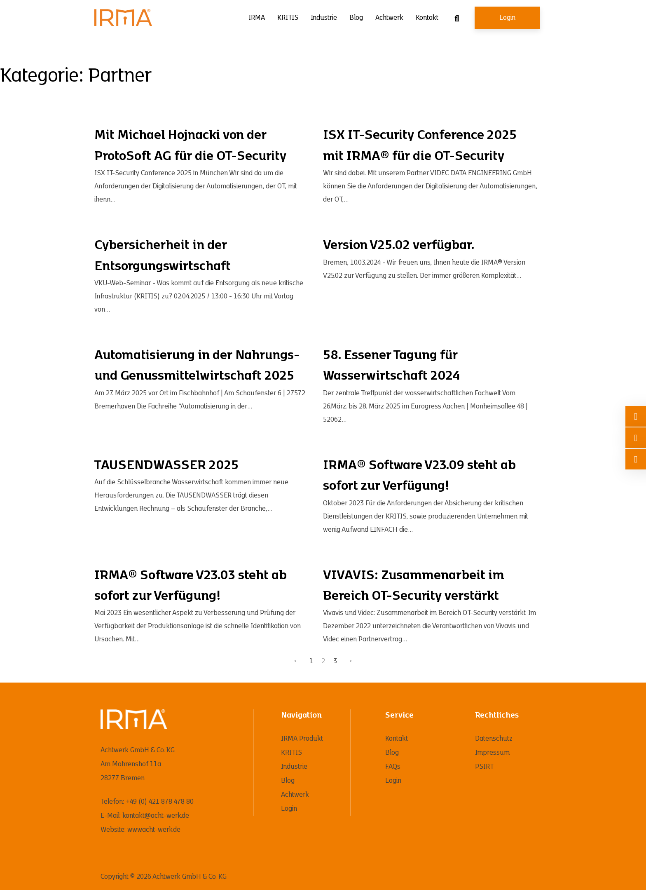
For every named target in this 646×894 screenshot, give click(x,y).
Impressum (492, 752)
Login (507, 17)
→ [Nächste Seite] (349, 661)
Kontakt (427, 17)
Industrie (324, 17)
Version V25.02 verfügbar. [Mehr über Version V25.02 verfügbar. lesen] (399, 245)
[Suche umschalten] (457, 18)
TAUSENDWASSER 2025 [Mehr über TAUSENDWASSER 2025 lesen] (166, 465)
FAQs (392, 766)
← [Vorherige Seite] (297, 661)
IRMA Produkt (302, 738)
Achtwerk (389, 17)
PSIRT (484, 766)
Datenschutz (494, 738)
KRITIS (287, 17)
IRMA (256, 17)
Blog (356, 17)
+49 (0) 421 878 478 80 (160, 801)
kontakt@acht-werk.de (155, 815)
